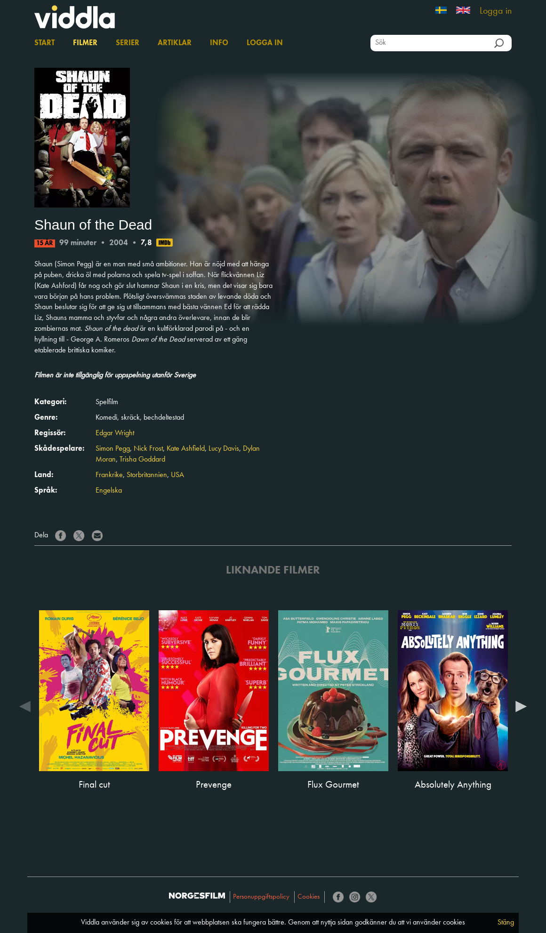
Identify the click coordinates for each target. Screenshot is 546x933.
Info (219, 43)
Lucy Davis (224, 449)
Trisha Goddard (142, 459)
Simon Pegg (113, 449)
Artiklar (175, 43)
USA (177, 475)
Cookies (308, 897)
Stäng (506, 922)
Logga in (496, 11)
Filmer (85, 43)
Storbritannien (147, 475)
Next (521, 706)
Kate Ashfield (186, 449)
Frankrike (109, 475)
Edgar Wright (115, 433)
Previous (25, 706)
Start (44, 43)
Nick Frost (148, 449)
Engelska (109, 490)
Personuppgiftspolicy (261, 897)
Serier (127, 43)
